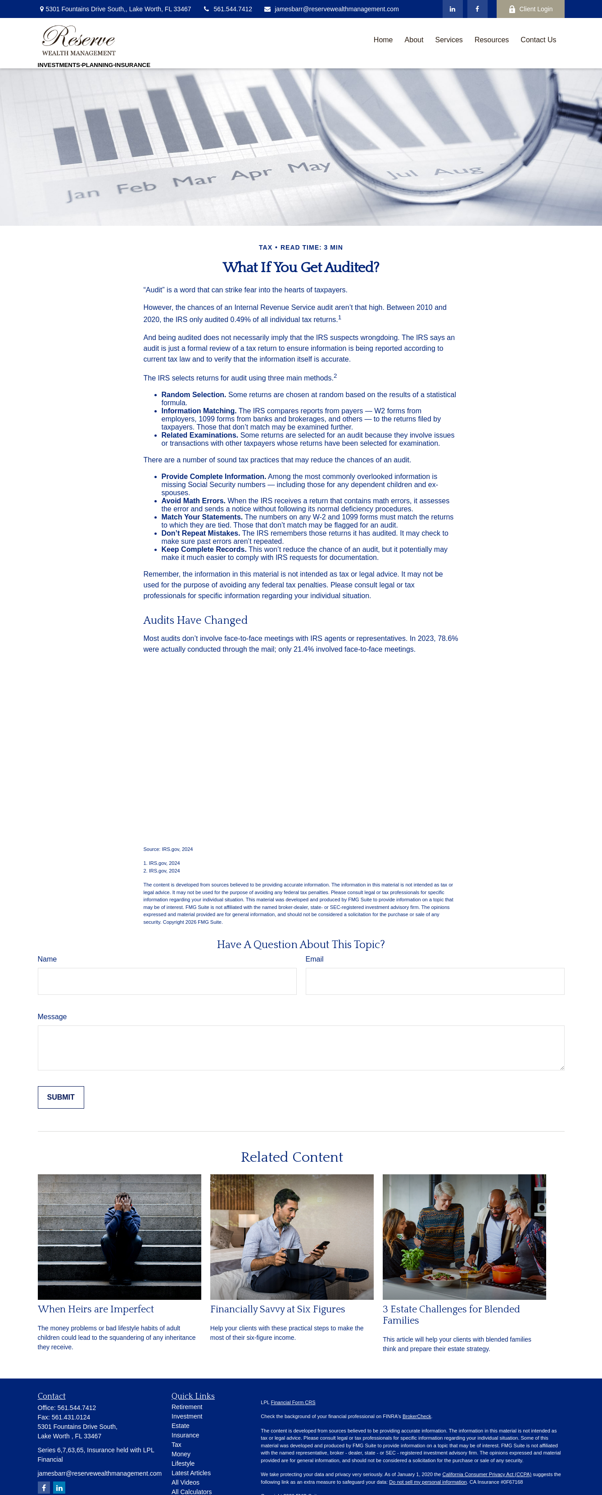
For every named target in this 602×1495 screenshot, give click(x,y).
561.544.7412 (228, 9)
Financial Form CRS (293, 1402)
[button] (383, 40)
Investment (187, 1416)
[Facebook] (477, 9)
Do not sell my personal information (427, 1482)
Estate (181, 1425)
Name (47, 959)
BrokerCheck (417, 1416)
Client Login (530, 9)
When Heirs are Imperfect (96, 1309)
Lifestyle (183, 1463)
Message (52, 1017)
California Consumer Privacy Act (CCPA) (486, 1474)
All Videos (185, 1482)
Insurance (185, 1435)
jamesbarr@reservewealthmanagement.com (331, 9)
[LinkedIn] (453, 9)
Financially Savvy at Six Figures (277, 1309)
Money (181, 1454)
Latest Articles (191, 1473)
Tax (176, 1444)
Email (315, 959)
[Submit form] (61, 1097)
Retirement (187, 1406)
